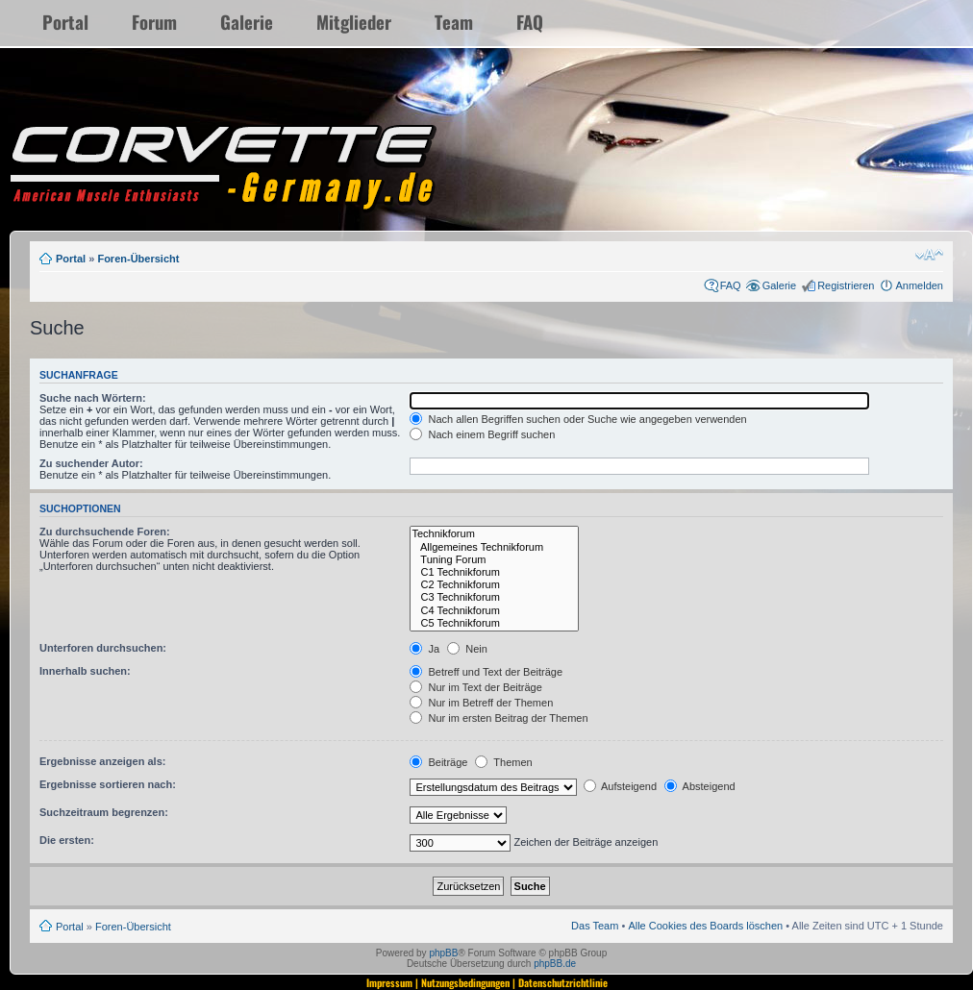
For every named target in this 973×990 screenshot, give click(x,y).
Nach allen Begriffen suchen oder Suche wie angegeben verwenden (578, 419)
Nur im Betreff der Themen (481, 702)
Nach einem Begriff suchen (482, 434)
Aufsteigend (621, 786)
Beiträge (438, 762)
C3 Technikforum (494, 597)
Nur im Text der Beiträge (475, 687)
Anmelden (919, 285)
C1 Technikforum (494, 572)
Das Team (594, 925)
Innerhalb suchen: (85, 671)
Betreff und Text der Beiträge (486, 672)
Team (454, 22)
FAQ (529, 22)
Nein (467, 649)
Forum (154, 22)
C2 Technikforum (494, 585)
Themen (503, 762)
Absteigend (700, 786)
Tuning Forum (494, 560)
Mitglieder (353, 22)
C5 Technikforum (494, 623)
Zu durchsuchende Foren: (104, 531)
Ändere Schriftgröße (929, 254)
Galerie (246, 22)
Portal (65, 22)
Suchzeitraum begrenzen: (103, 812)
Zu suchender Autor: (91, 463)
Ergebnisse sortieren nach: (107, 784)
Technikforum (494, 534)
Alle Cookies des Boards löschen (705, 925)
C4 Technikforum (494, 611)
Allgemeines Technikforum (494, 547)
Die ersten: (66, 840)
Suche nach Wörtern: (92, 398)
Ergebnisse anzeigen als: (102, 761)
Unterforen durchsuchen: (102, 648)
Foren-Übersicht (138, 258)
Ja (424, 649)
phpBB (443, 953)
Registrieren (845, 285)
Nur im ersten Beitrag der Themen (498, 718)
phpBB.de (555, 963)
